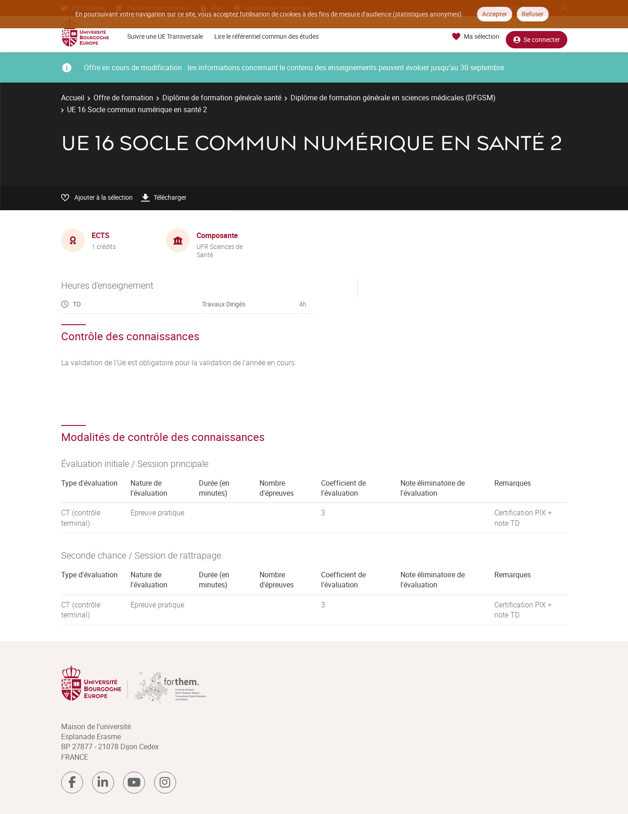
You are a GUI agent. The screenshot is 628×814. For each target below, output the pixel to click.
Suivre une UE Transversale (165, 36)
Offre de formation (123, 98)
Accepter (494, 14)
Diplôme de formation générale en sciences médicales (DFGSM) (393, 98)
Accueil (72, 98)
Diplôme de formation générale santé (221, 98)
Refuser (533, 14)
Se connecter (536, 36)
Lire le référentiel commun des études (266, 36)
